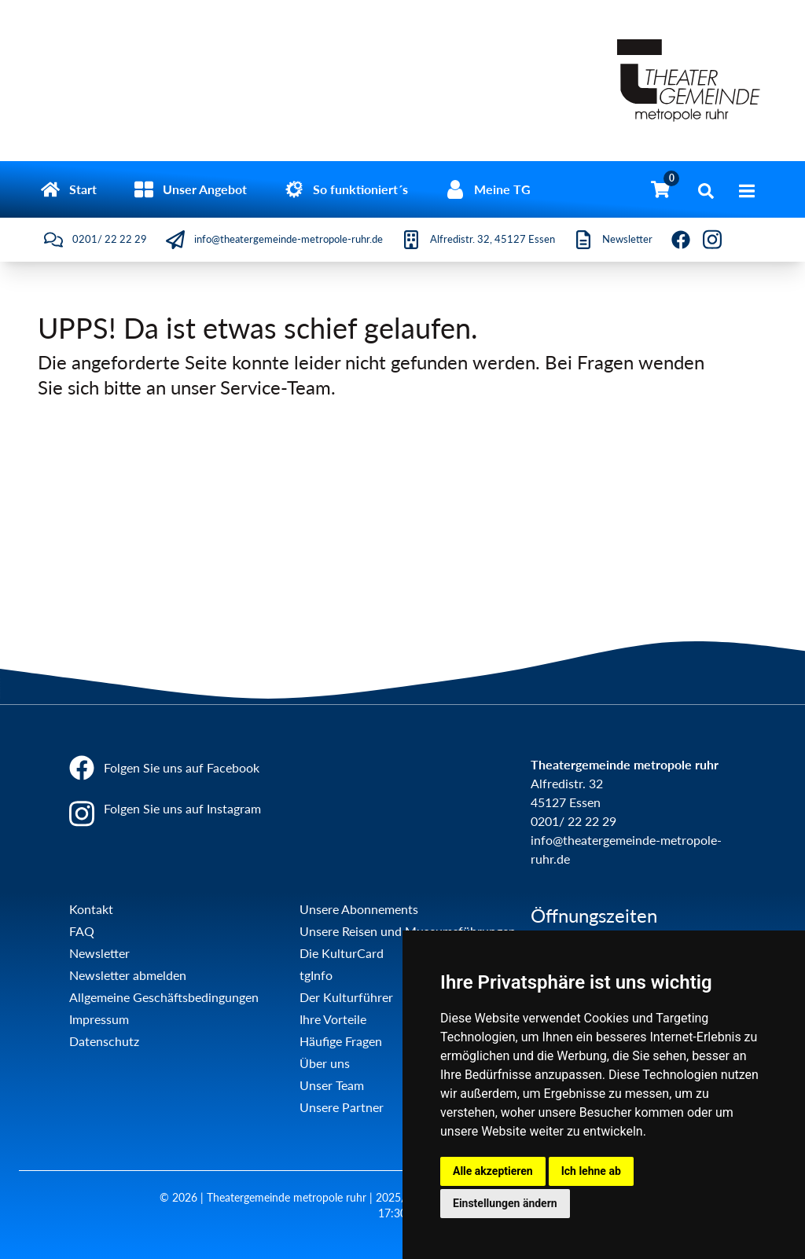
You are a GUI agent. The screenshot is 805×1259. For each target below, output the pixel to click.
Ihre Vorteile (333, 1018)
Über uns (325, 1062)
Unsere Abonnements (359, 908)
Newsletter (99, 952)
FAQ (81, 930)
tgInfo (316, 974)
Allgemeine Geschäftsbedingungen (164, 996)
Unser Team (332, 1084)
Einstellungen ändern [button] (505, 1203)
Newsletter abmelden (127, 974)
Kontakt (91, 908)
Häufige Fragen (341, 1040)
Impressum (99, 1018)
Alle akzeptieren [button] (493, 1171)
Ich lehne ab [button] (591, 1171)
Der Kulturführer (346, 996)
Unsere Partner (342, 1106)
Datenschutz (104, 1040)
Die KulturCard (342, 952)
